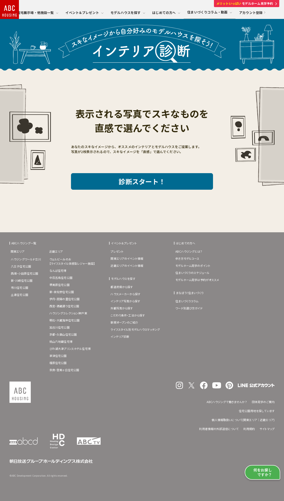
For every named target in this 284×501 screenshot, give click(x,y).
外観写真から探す (122, 308)
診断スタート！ (142, 181)
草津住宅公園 (58, 356)
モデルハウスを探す (128, 12)
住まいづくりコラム (186, 301)
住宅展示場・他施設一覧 (37, 12)
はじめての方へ (166, 12)
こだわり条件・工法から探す (128, 315)
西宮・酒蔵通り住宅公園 (64, 306)
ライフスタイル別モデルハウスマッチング (135, 329)
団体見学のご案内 (263, 402)
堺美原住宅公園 (59, 285)
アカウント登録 (252, 12)
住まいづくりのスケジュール (192, 273)
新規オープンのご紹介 (124, 322)
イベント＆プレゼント (84, 12)
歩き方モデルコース (187, 258)
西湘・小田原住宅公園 (24, 273)
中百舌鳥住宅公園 (60, 278)
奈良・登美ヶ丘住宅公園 (64, 370)
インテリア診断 (120, 336)
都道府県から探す (122, 287)
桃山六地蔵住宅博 (60, 341)
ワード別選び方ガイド (189, 308)
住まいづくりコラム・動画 (209, 12)
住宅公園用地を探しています (257, 411)
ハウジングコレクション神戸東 (68, 313)
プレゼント (117, 251)
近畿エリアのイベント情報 (127, 266)
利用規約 (249, 429)
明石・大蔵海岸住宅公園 (64, 320)
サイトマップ (267, 429)
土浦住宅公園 (19, 295)
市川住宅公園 (19, 288)
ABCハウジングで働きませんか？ (227, 402)
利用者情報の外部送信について (219, 429)
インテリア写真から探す (125, 301)
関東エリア (17, 251)
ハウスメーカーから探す (125, 294)
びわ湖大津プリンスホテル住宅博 (70, 349)
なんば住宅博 (58, 270)
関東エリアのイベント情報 (127, 258)
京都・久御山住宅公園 (63, 334)
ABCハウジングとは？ (188, 251)
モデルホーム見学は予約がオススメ (197, 280)
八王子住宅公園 (21, 266)
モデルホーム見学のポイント (192, 266)
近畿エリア (56, 251)
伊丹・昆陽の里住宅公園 (64, 299)
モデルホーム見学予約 (246, 3)
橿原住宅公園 (58, 363)
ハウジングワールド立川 (26, 259)
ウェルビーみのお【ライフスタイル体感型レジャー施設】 (72, 261)
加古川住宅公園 (59, 327)
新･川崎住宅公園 (21, 280)
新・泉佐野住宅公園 (61, 292)
